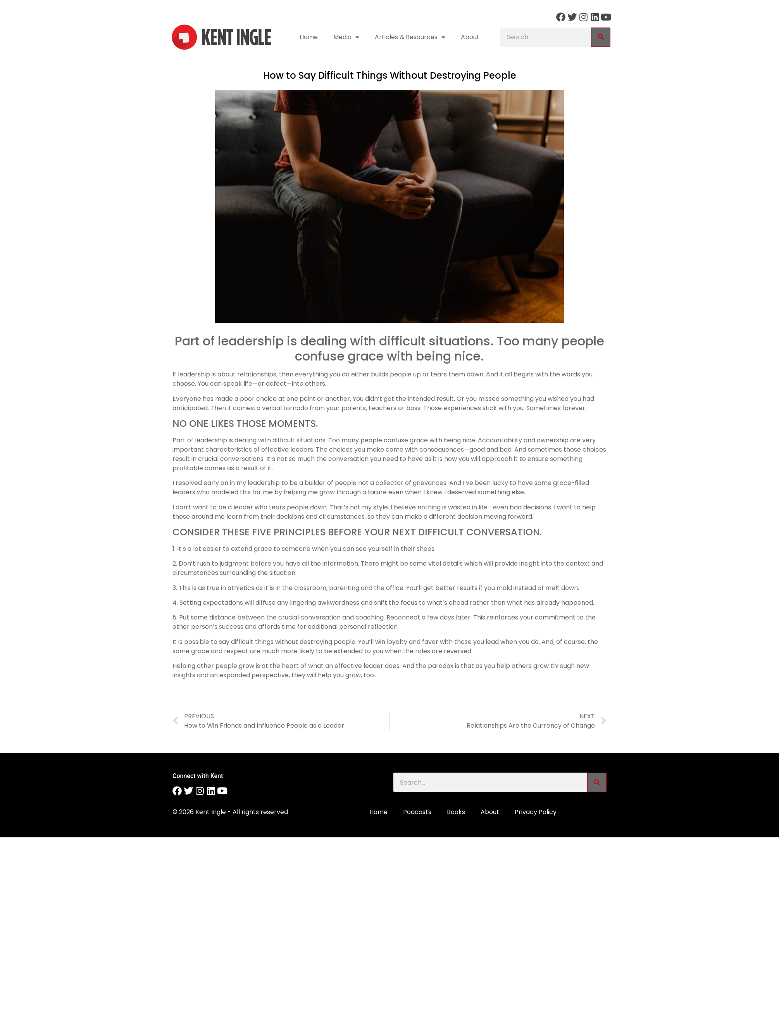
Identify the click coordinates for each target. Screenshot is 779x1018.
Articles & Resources (410, 37)
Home (309, 37)
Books (456, 811)
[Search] (600, 37)
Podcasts (417, 811)
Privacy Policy (536, 811)
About (470, 37)
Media (346, 37)
